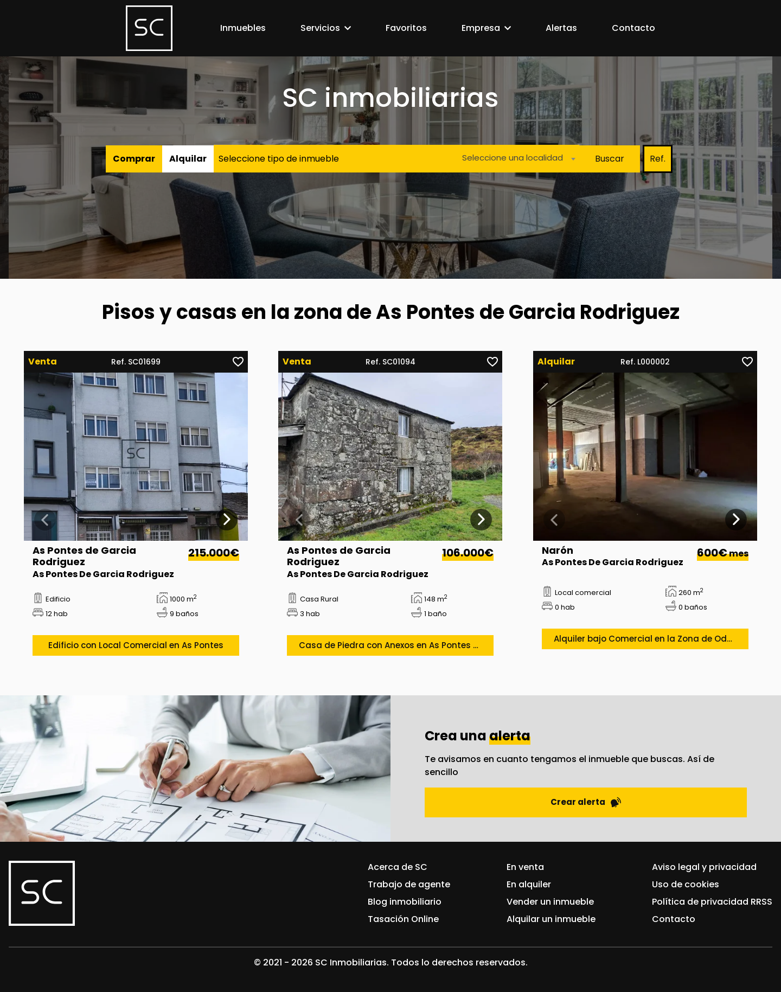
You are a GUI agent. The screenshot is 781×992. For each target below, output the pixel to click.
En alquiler (529, 884)
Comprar (134, 158)
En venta (525, 867)
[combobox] (515, 158)
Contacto (633, 28)
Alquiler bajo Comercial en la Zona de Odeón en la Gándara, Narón (651, 638)
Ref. (657, 158)
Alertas (561, 28)
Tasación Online (403, 919)
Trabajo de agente (409, 884)
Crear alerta (585, 802)
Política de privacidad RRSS (712, 901)
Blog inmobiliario (404, 901)
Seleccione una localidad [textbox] (512, 157)
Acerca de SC (397, 867)
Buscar (609, 158)
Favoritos (406, 28)
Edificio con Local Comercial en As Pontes (135, 645)
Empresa (481, 28)
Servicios (320, 28)
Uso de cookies (685, 884)
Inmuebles (243, 28)
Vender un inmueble (550, 901)
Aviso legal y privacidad (704, 867)
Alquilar (188, 158)
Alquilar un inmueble (551, 919)
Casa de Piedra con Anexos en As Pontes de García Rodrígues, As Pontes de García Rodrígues (396, 645)
